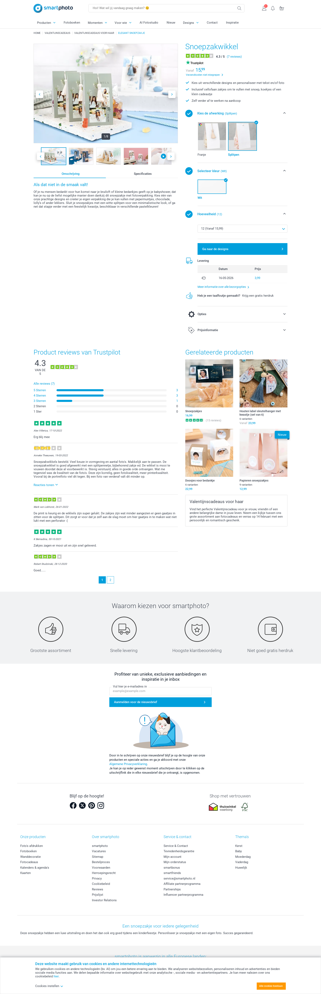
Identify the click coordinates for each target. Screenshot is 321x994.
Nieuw (171, 22)
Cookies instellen (49, 986)
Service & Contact (176, 846)
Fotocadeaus (29, 862)
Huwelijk (241, 867)
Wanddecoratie (30, 857)
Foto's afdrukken (31, 846)
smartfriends (172, 873)
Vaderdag (241, 862)
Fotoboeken (72, 22)
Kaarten (25, 873)
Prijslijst (97, 895)
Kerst (238, 846)
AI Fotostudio (149, 22)
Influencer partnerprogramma (183, 895)
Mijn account (172, 857)
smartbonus (172, 867)
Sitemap (97, 857)
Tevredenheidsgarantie (179, 851)
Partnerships (172, 889)
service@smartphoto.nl (179, 878)
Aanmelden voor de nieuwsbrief (135, 702)
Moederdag (243, 857)
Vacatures (99, 851)
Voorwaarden (101, 867)
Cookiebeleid (101, 884)
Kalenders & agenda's (34, 867)
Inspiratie (232, 22)
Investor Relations (104, 900)
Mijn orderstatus (175, 862)
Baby (238, 851)
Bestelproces (101, 862)
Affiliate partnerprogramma (182, 884)
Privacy (97, 878)
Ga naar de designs (215, 249)
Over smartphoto (105, 837)
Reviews (97, 889)
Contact (212, 22)
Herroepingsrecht (104, 873)
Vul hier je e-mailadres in (130, 687)
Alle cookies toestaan (271, 986)
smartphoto (100, 846)
